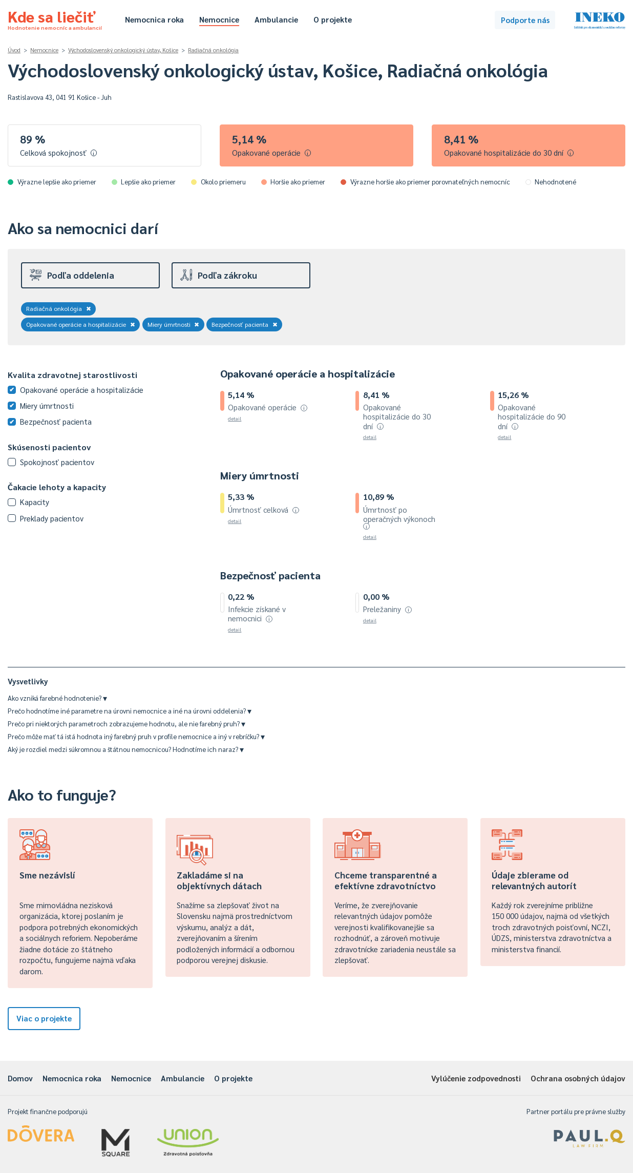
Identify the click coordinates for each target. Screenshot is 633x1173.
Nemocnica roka (154, 19)
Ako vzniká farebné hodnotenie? (57, 698)
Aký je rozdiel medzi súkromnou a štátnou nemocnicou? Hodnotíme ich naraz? (126, 749)
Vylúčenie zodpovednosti (476, 1078)
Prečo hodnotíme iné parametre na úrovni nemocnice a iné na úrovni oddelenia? (129, 710)
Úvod (14, 50)
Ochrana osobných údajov (578, 1078)
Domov (20, 1078)
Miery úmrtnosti (173, 324)
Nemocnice (219, 19)
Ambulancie (276, 19)
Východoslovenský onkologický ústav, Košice (123, 50)
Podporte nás (525, 20)
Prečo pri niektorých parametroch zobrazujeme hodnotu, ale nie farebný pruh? (126, 723)
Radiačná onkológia (213, 50)
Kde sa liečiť (55, 18)
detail (234, 418)
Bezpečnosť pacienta (245, 324)
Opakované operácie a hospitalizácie (80, 324)
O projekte (332, 19)
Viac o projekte (44, 1018)
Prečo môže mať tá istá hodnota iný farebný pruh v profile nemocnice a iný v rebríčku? (136, 736)
